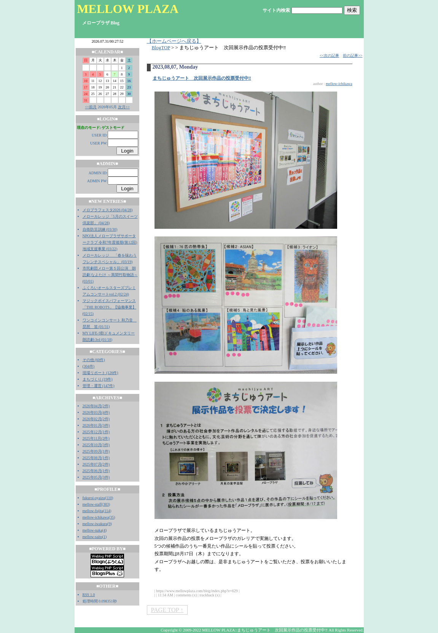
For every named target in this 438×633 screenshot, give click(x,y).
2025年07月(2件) (96, 464)
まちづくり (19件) (98, 379)
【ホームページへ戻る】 (174, 41)
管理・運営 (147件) (99, 386)
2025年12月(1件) (96, 432)
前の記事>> (352, 55)
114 (107, 511)
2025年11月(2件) (96, 438)
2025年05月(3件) (96, 477)
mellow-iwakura (95, 524)
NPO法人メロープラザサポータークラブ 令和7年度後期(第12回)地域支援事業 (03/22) (110, 242)
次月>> (124, 107)
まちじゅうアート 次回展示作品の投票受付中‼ (202, 78)
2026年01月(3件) (96, 425)
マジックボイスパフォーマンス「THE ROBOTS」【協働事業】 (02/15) (109, 307)
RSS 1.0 (89, 595)
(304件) (89, 366)
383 (106, 504)
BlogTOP (161, 47)
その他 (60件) (94, 360)
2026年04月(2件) (96, 406)
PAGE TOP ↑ (167, 610)
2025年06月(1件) (96, 471)
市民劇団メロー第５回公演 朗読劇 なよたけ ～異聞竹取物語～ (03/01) (110, 274)
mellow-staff (92, 504)
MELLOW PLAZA (127, 9)
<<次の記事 (329, 55)
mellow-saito (92, 537)
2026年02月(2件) (96, 419)
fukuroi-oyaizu (94, 498)
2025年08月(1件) (96, 458)
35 (112, 517)
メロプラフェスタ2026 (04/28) (108, 210)
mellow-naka (92, 530)
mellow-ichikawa (96, 517)
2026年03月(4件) (96, 412)
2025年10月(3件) (96, 445)
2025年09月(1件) (96, 451)
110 (109, 498)
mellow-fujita (93, 511)
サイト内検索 (276, 10)
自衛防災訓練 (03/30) (100, 229)
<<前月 (91, 107)
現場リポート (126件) (100, 373)
